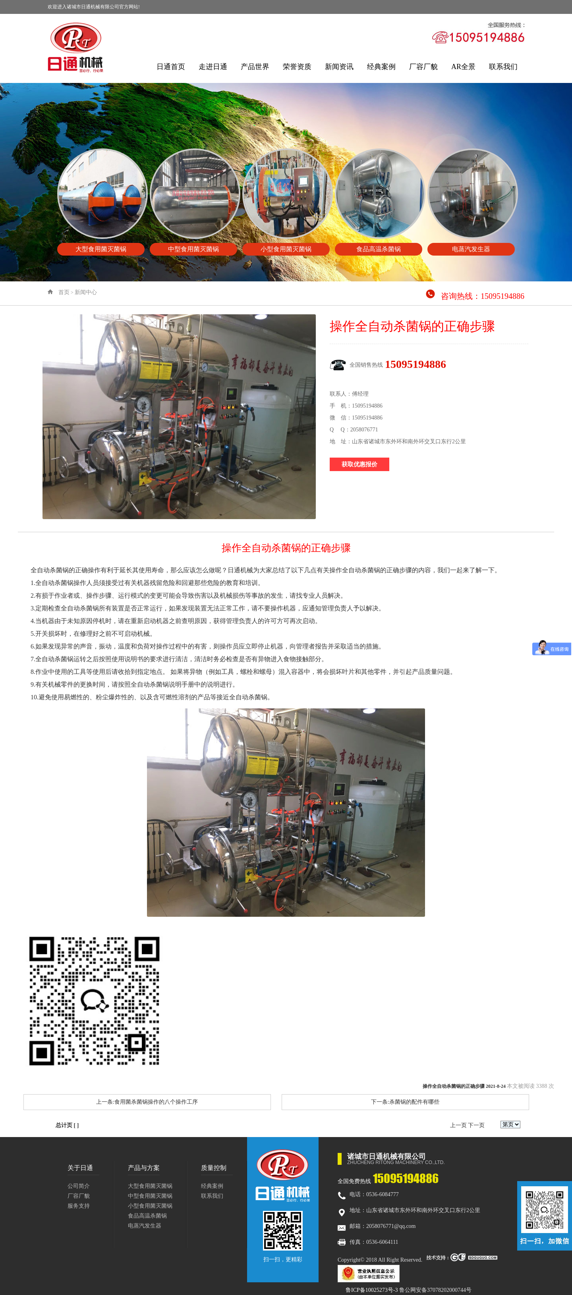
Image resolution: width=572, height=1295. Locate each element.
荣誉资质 (297, 67)
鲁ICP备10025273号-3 (372, 1290)
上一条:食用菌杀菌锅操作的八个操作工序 (147, 1102)
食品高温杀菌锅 (147, 1216)
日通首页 (171, 67)
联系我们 (503, 67)
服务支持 (79, 1206)
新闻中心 (86, 292)
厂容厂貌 (423, 67)
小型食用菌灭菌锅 (150, 1206)
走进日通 (213, 67)
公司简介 (79, 1186)
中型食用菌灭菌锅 (150, 1196)
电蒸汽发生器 (144, 1226)
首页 (64, 292)
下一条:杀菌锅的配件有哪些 (405, 1102)
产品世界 (255, 67)
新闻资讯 (339, 67)
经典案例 (381, 67)
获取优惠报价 (359, 464)
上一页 (458, 1125)
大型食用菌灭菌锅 (150, 1186)
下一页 (476, 1125)
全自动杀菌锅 (50, 570)
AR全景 (463, 67)
